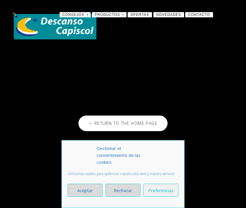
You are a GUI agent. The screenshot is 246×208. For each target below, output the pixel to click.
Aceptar (85, 190)
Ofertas (140, 15)
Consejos (74, 15)
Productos (107, 15)
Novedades (168, 15)
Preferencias (161, 190)
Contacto (199, 15)
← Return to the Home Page (123, 123)
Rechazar (123, 190)
